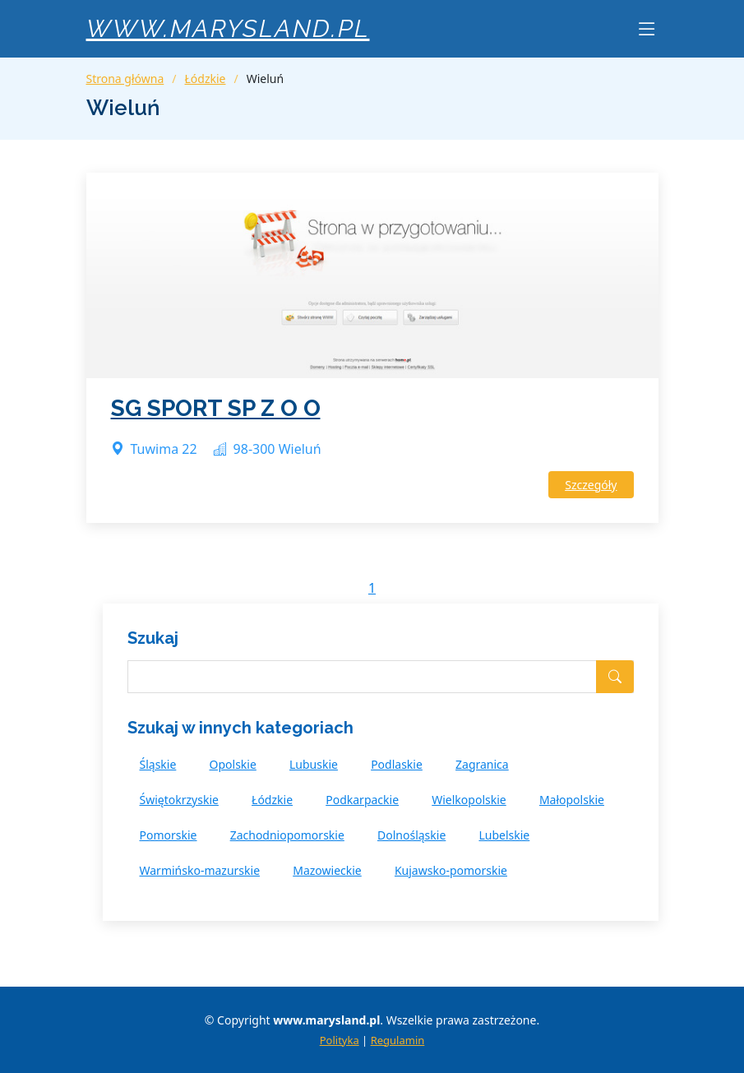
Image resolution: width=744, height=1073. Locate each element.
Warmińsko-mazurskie (200, 870)
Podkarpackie (362, 799)
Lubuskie (313, 764)
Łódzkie (205, 78)
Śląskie (158, 764)
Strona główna (125, 78)
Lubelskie (503, 835)
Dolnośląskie (411, 835)
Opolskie (233, 764)
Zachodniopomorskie (287, 835)
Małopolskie (571, 799)
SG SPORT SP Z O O (216, 408)
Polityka (339, 1040)
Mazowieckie (327, 870)
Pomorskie (168, 835)
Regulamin (398, 1040)
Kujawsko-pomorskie (451, 870)
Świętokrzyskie (179, 799)
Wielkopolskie (469, 799)
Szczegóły (591, 485)
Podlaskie (397, 764)
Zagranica (482, 764)
